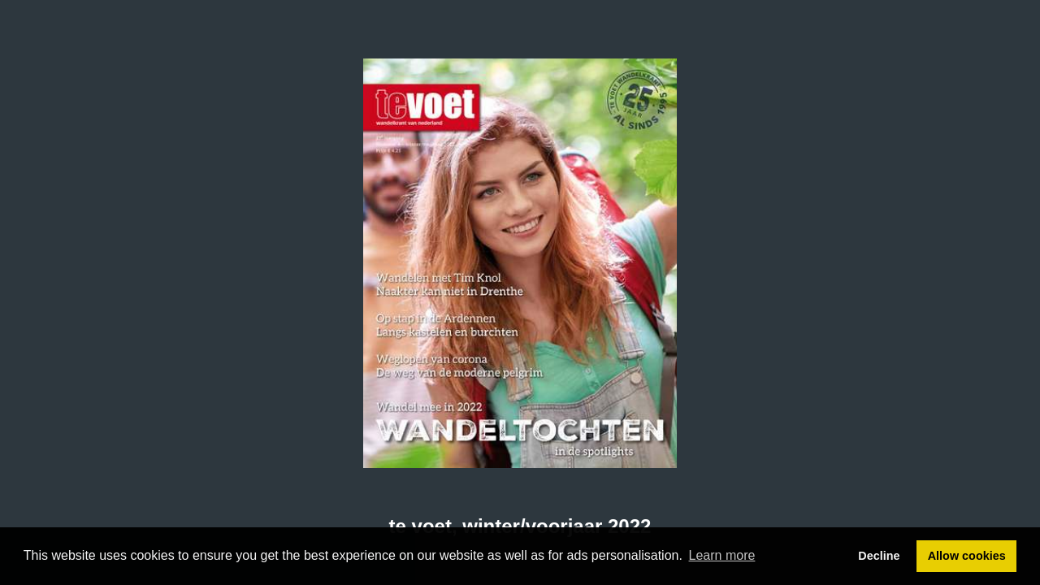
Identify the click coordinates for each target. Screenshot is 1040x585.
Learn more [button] (722, 555)
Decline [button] (878, 555)
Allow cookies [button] (967, 555)
